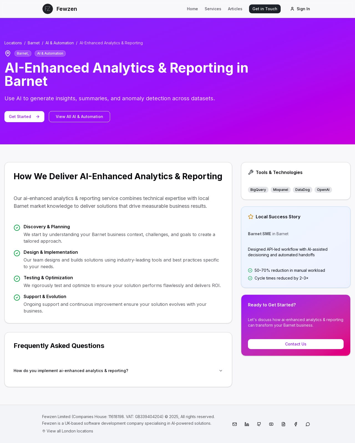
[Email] (235, 424)
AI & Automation (59, 42)
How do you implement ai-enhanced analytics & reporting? (118, 370)
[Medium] (283, 424)
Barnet (34, 42)
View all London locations (67, 431)
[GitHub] (259, 424)
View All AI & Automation (79, 116)
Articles (235, 8)
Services (213, 8)
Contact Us (295, 344)
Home (192, 8)
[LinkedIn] (247, 424)
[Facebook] (296, 424)
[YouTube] (271, 424)
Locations (13, 42)
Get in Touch (264, 8)
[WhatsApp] (308, 424)
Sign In (300, 8)
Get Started (24, 116)
